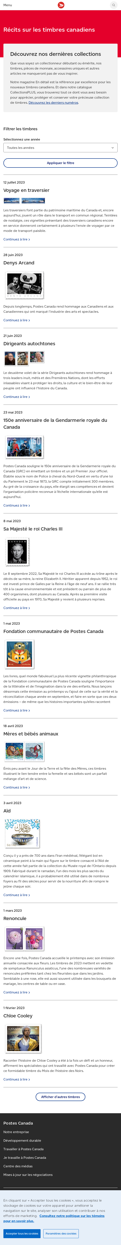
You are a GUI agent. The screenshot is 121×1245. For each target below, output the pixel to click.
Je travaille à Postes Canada (24, 1158)
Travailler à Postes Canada (23, 1149)
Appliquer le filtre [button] (60, 163)
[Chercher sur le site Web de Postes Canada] (114, 5)
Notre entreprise (16, 1132)
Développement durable (22, 1140)
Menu (7, 5)
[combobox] (60, 147)
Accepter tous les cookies (22, 1233)
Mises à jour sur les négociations (27, 1175)
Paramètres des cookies (61, 1233)
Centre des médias (17, 1166)
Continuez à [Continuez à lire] (17, 239)
